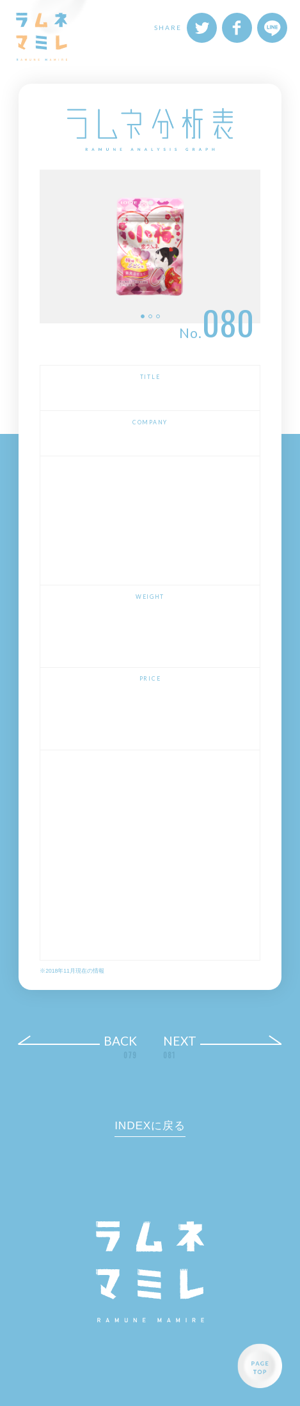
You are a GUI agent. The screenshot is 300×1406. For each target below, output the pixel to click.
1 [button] (143, 316)
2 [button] (150, 316)
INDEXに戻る (150, 1125)
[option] (150, 246)
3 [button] (158, 316)
